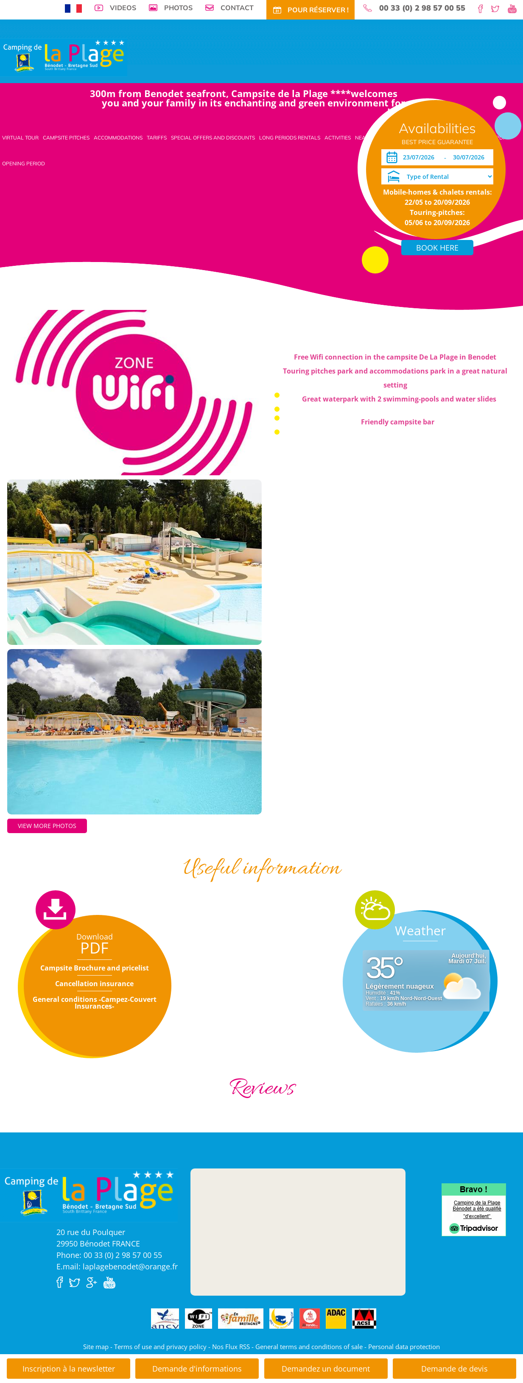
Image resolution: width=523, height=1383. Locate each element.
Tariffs (157, 137)
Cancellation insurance (94, 983)
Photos (178, 7)
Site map (96, 1346)
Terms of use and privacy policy (160, 1346)
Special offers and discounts (213, 137)
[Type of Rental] (437, 176)
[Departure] (471, 157)
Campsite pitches (66, 137)
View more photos (47, 826)
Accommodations (118, 137)
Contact (237, 7)
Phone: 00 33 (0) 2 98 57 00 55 (109, 1255)
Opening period (23, 163)
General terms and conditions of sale (309, 1346)
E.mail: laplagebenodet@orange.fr (117, 1266)
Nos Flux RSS (231, 1346)
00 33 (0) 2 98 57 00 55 (422, 8)
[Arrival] (420, 157)
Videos (123, 7)
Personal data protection (404, 1346)
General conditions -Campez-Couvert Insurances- (95, 1003)
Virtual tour (20, 137)
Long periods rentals (289, 137)
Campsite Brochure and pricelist (94, 968)
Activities (337, 137)
